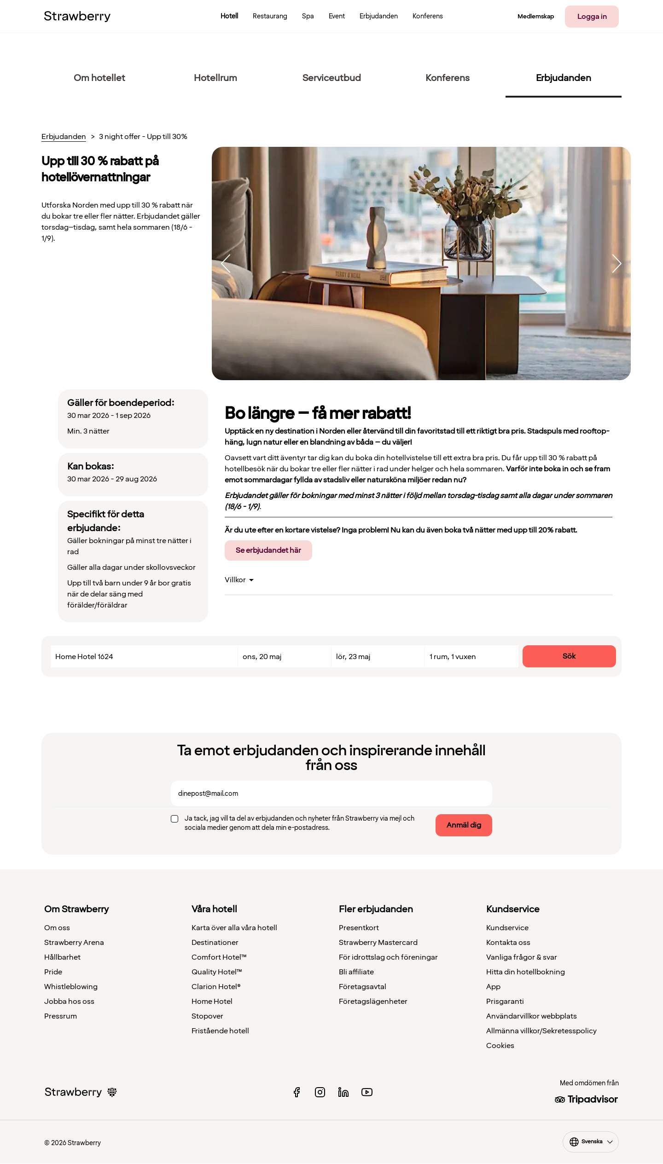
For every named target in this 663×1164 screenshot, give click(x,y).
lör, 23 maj (353, 657)
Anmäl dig (464, 825)
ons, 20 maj (262, 657)
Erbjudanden (63, 137)
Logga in (592, 17)
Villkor (235, 580)
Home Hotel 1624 (84, 657)
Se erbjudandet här (268, 550)
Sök (569, 656)
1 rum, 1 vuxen (453, 657)
